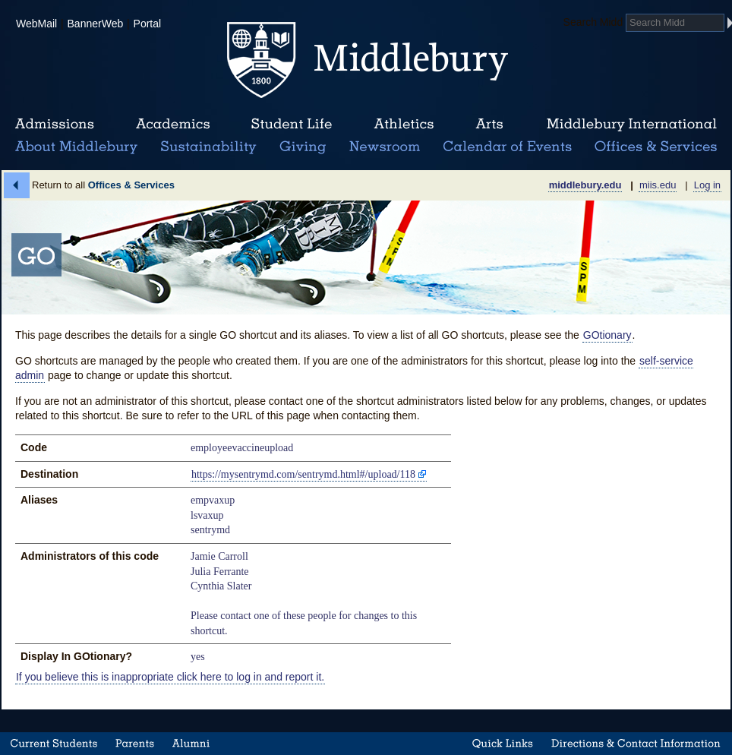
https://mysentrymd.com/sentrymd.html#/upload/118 (303, 474)
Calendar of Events (510, 147)
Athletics (403, 124)
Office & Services (656, 147)
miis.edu (657, 185)
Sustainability (207, 147)
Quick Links (503, 743)
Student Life (291, 124)
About (76, 147)
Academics (172, 124)
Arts (489, 124)
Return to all (103, 185)
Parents (135, 743)
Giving (300, 147)
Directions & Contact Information (636, 743)
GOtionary (607, 335)
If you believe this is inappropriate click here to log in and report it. (170, 677)
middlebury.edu (585, 185)
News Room (384, 147)
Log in (707, 185)
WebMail (36, 23)
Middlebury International (631, 124)
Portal (148, 23)
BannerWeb (96, 23)
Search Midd (593, 22)
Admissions (55, 124)
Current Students (54, 743)
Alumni (191, 743)
